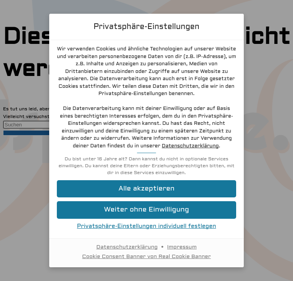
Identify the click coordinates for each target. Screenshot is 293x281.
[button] (146, 188)
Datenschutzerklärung (190, 146)
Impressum (181, 247)
